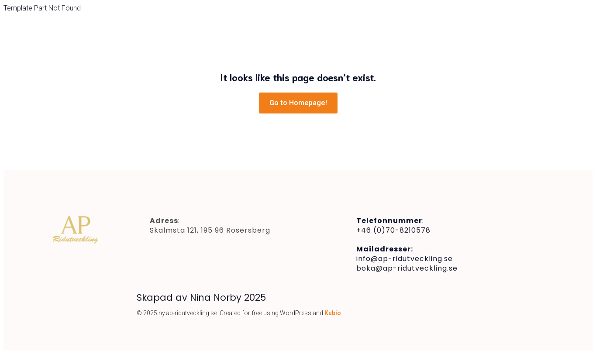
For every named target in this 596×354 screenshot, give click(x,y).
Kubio (332, 312)
